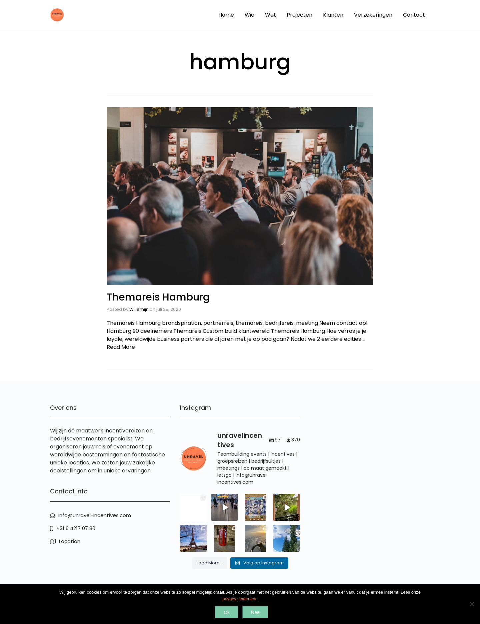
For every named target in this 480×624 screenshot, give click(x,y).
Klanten (333, 15)
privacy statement (239, 598)
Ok (227, 612)
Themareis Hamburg (158, 297)
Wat (270, 15)
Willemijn (139, 309)
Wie (249, 15)
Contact (414, 15)
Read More (121, 347)
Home (226, 15)
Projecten (299, 15)
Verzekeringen (373, 15)
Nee (255, 612)
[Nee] (471, 604)
